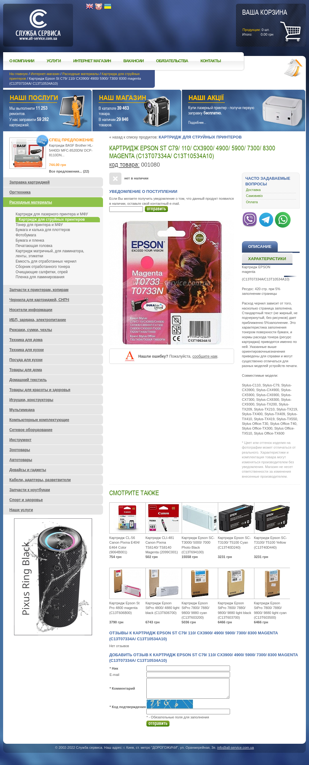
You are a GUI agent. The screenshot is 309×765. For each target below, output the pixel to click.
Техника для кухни (26, 350)
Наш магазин (126, 98)
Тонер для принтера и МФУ (39, 225)
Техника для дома (25, 340)
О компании (21, 60)
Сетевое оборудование (30, 430)
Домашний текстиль (28, 380)
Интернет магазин (92, 60)
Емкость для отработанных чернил (46, 261)
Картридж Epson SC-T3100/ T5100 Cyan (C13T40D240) (234, 542)
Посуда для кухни (25, 360)
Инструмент (20, 440)
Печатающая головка (34, 246)
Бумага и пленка (30, 240)
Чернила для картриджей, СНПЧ (39, 300)
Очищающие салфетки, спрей (42, 272)
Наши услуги (39, 98)
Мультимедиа (22, 410)
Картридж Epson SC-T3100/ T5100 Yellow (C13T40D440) (270, 542)
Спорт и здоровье (26, 500)
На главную (18, 74)
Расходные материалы (80, 74)
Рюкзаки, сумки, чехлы (30, 330)
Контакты (210, 60)
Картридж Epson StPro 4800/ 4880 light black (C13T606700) (162, 608)
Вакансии (133, 60)
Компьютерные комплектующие (39, 420)
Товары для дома (25, 370)
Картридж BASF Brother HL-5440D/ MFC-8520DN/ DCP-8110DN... (71, 150)
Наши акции (235, 98)
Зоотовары (19, 450)
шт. (264, 22)
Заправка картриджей (29, 182)
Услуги (54, 60)
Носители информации (30, 310)
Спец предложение (71, 140)
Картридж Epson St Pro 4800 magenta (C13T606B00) (124, 608)
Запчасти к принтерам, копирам (38, 290)
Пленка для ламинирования (40, 277)
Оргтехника (20, 192)
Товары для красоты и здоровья (39, 390)
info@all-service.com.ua (235, 747)
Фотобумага (26, 235)
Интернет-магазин (45, 74)
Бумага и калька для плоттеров (43, 230)
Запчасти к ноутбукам (29, 490)
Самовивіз (254, 196)
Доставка (253, 190)
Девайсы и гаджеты (27, 470)
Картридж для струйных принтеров (200, 137)
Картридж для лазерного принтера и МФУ (52, 214)
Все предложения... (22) (69, 171)
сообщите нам (204, 356)
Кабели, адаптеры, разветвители (40, 480)
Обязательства (172, 60)
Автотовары (20, 460)
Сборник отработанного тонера (43, 266)
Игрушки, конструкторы (31, 400)
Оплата (252, 202)
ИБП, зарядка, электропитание (37, 320)
